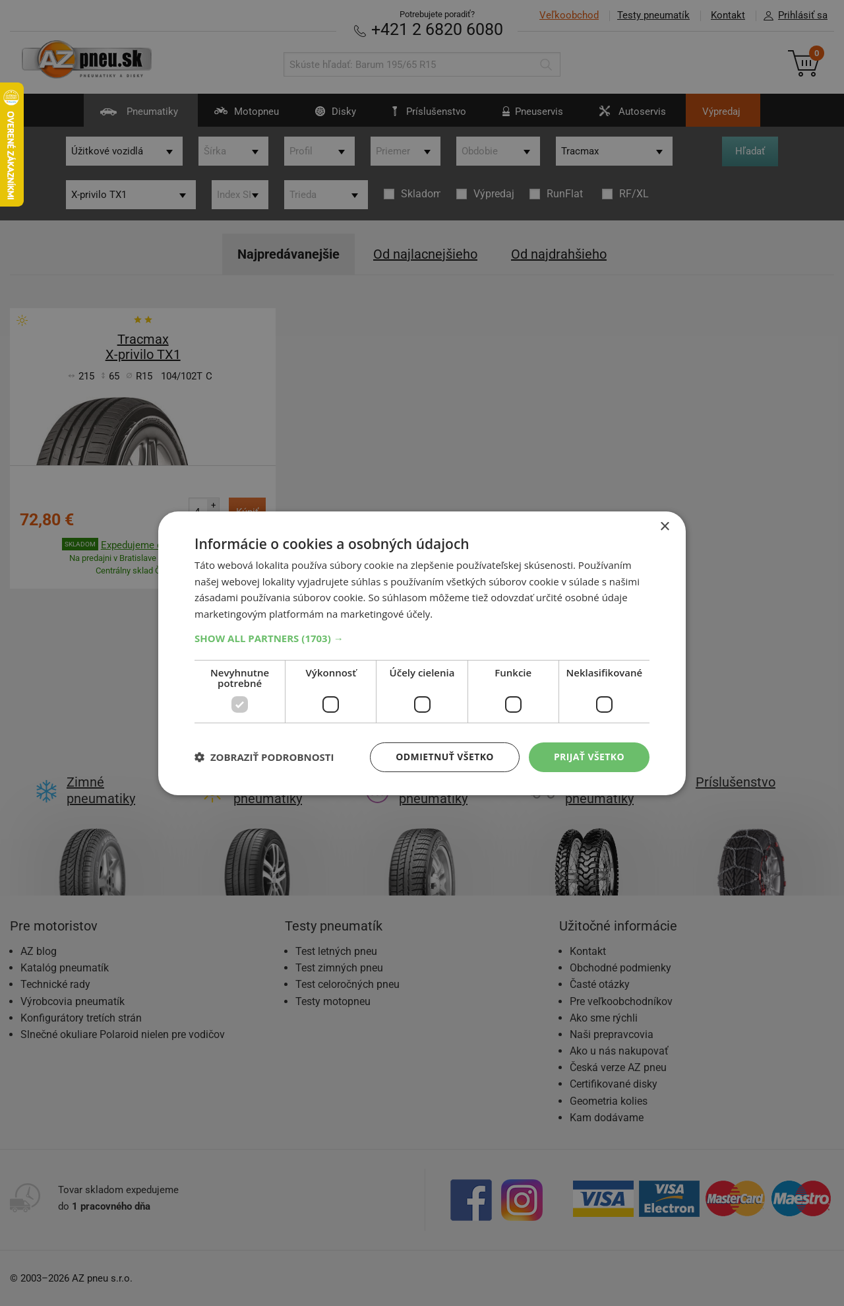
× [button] (664, 526)
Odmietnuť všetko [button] (445, 756)
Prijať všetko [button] (589, 756)
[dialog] (422, 653)
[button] (422, 638)
